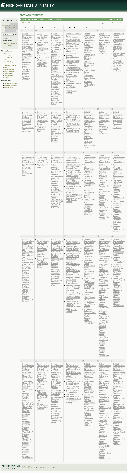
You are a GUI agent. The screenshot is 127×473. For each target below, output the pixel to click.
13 (7, 27)
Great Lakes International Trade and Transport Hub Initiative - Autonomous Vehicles (73, 375)
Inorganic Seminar (73, 278)
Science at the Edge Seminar (104, 169)
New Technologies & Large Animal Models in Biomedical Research (43, 405)
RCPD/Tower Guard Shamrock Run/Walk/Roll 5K (27, 376)
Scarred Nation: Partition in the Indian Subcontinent (72, 50)
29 (11, 30)
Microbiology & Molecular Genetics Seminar (57, 62)
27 (7, 23)
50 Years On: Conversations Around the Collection (57, 44)
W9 (3, 23)
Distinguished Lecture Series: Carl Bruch (57, 249)
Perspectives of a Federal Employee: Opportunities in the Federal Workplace (74, 68)
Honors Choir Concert (118, 34)
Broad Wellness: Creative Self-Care (27, 172)
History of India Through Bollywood (43, 58)
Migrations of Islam (73, 399)
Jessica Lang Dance (56, 103)
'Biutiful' (87, 207)
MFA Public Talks (72, 396)
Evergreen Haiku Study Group (118, 182)
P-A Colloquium (88, 75)
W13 (3, 30)
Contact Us (28, 466)
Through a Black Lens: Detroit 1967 (103, 279)
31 (14, 30)
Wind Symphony (72, 162)
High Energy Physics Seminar (56, 172)
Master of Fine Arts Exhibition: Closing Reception (118, 390)
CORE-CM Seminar (88, 52)
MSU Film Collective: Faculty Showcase (88, 211)
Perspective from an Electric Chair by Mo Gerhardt (42, 381)
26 (5, 23)
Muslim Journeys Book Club (72, 192)
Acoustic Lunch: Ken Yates (103, 284)
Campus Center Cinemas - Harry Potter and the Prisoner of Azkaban (103, 432)
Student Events (9, 75)
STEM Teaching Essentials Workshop (55, 166)
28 (9, 23)
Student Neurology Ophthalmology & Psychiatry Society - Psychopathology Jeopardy (74, 296)
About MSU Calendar (10, 83)
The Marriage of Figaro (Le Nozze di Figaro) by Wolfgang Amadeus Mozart (73, 304)
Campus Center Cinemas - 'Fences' (102, 346)
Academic (7, 56)
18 (16, 27)
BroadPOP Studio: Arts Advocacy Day (73, 171)
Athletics (7, 60)
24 (14, 29)
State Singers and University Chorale (119, 407)
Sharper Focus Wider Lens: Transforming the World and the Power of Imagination (42, 395)
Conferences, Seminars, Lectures (10, 64)
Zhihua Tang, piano (56, 421)
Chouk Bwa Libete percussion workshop (26, 420)
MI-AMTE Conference (117, 169)
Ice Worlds (26, 54)
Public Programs (9, 71)
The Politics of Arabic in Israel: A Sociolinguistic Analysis (104, 292)
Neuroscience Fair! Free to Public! (118, 253)
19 (5, 29)
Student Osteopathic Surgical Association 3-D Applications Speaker (57, 75)
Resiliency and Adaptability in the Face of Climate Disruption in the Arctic (73, 272)
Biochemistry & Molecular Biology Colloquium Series (89, 45)
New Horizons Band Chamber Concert (28, 264)
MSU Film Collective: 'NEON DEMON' (88, 423)
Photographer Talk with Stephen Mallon (89, 57)
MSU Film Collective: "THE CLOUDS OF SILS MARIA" (90, 313)
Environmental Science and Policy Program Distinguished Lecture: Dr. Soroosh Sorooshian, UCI (42, 48)
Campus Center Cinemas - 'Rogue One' (103, 197)
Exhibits (6, 67)
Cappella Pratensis (55, 99)
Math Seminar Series (89, 146)
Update (10, 45)
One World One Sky (28, 51)
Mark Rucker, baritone (71, 88)
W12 (3, 29)
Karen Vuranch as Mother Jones (43, 165)
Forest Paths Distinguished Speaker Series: (42, 264)
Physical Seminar (54, 68)
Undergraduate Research (43, 259)
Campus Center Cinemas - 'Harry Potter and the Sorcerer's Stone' (104, 207)
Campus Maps (8, 87)
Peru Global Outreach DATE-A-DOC (56, 409)
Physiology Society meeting (73, 84)
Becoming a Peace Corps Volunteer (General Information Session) (42, 252)
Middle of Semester (73, 34)
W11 (3, 27)
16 (13, 27)
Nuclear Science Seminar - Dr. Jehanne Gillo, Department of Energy (72, 76)
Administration (8, 58)
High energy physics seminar (56, 51)
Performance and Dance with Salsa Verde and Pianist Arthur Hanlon (104, 421)
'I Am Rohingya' (41, 387)
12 (5, 27)
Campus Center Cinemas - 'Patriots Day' (89, 320)
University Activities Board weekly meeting (56, 93)
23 (13, 29)
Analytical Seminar (102, 391)
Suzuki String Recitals (89, 79)
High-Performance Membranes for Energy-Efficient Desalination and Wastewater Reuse (73, 181)
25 (16, 29)
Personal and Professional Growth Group (71, 281)
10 (14, 25)
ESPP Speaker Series (89, 71)
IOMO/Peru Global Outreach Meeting (103, 48)
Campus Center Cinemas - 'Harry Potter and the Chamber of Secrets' (104, 337)
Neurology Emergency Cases (88, 262)
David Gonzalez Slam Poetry (104, 191)
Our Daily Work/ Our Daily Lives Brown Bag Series (103, 175)
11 (16, 25)
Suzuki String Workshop (118, 249)
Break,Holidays (9, 62)
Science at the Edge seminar (104, 43)
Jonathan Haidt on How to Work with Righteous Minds (73, 286)
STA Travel (70, 81)
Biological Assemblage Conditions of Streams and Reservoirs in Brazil (104, 398)
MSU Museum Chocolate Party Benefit (27, 46)
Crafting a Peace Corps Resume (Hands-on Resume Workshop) (56, 85)
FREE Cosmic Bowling (71, 92)
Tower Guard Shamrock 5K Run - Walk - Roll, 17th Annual (27, 384)
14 (9, 27)
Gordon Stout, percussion (118, 202)
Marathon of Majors (73, 186)
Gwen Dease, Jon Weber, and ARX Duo (42, 64)
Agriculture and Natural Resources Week (117, 48)
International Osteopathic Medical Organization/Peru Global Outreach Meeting (73, 263)
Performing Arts (9, 69)
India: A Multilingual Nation (56, 56)
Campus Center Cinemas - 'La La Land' (104, 185)
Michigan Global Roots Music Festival (28, 402)
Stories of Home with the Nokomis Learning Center (118, 189)
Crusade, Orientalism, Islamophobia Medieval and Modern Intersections (89, 184)
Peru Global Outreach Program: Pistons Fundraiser (27, 59)
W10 (3, 25)
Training (6, 77)
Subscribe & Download (10, 43)
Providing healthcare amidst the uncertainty (55, 272)
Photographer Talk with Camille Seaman (27, 396)
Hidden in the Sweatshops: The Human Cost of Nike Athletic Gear (89, 285)
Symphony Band (55, 284)
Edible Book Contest (89, 382)
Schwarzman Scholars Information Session (56, 375)
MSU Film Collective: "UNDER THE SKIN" (89, 84)
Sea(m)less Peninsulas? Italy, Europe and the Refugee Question (89, 411)
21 (9, 29)
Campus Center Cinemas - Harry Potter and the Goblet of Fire (104, 444)
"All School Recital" (117, 68)
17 (14, 27)
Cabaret (25, 42)
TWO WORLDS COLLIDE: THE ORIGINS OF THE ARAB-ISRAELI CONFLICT (57, 204)
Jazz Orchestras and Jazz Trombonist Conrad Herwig (104, 313)
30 (13, 30)
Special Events (8, 73)
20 (7, 29)
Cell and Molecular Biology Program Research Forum (73, 44)
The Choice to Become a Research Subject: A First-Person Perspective (74, 249)
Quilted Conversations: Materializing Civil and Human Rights (28, 37)
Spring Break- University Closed (42, 122)
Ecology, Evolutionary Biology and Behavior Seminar (89, 65)
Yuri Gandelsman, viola (27, 258)
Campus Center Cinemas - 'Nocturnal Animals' (26, 68)
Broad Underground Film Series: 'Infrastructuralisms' (74, 196)
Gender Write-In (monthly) (104, 261)
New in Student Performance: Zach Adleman (28, 253)
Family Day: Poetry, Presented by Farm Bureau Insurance (118, 381)
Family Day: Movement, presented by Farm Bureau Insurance (118, 62)
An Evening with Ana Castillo (103, 298)
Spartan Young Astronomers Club (119, 54)
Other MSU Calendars (10, 85)
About (23, 466)
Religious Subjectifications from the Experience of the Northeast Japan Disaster (73, 59)
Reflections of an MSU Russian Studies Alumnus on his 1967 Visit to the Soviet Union (104, 269)
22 (11, 29)
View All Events (9, 54)
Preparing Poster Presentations (72, 391)
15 (11, 27)
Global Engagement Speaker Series (73, 175)
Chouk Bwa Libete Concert (119, 279)
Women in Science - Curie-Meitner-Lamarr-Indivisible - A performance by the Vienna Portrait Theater (89, 300)
